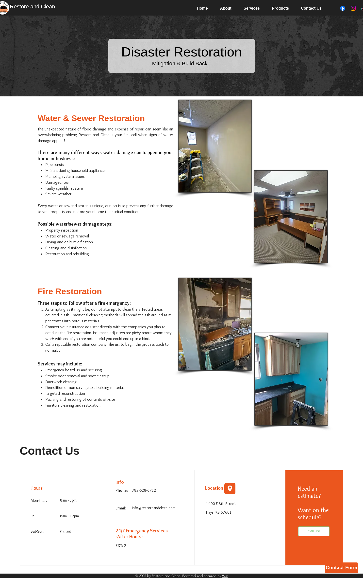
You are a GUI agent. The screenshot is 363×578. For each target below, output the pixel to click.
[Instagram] (353, 8)
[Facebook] (342, 8)
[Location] (229, 488)
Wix (225, 576)
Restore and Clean (32, 6)
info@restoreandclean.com (153, 508)
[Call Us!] (314, 531)
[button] (252, 8)
